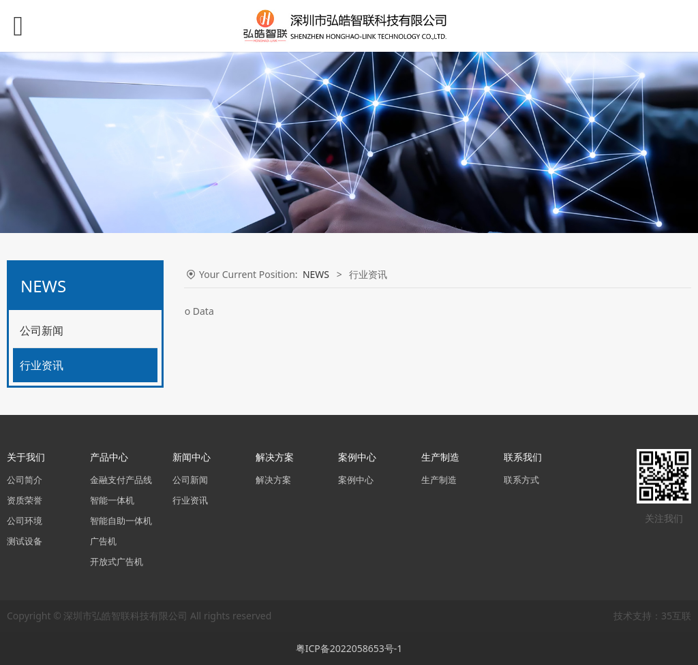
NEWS (316, 274)
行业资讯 (41, 365)
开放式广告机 (116, 562)
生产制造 (439, 480)
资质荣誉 (24, 500)
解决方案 (273, 480)
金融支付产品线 (121, 480)
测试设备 (24, 541)
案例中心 (356, 480)
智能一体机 (112, 500)
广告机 (103, 541)
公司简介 (24, 480)
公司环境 (24, 521)
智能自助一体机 (121, 521)
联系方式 (521, 480)
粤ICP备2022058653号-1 (349, 648)
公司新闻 (41, 330)
